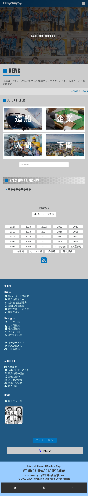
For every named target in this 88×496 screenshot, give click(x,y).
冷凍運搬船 (12, 328)
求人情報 (10, 386)
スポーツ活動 (13, 383)
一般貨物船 (12, 349)
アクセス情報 (13, 379)
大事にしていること (16, 370)
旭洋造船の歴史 (14, 373)
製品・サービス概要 (16, 296)
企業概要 (10, 367)
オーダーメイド (14, 342)
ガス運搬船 (12, 325)
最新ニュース (13, 401)
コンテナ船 (12, 322)
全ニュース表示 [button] (44, 214)
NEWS (84, 91)
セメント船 (12, 332)
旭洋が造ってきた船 (16, 309)
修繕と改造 (12, 312)
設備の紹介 (12, 376)
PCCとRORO (13, 346)
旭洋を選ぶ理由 (14, 299)
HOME (74, 91)
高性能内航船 (13, 335)
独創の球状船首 (14, 305)
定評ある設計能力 (15, 302)
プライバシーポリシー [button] (44, 440)
